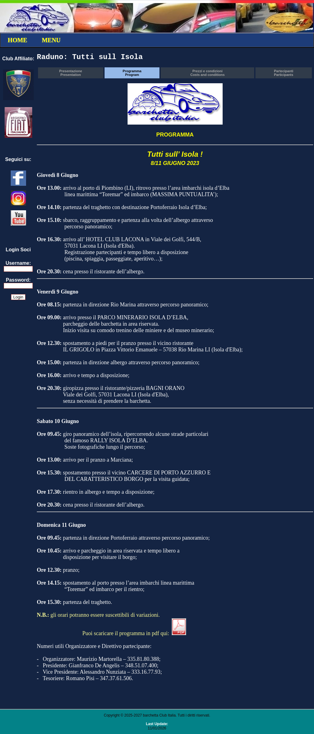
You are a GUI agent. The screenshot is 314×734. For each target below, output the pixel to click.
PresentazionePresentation (70, 73)
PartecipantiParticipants (283, 73)
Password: (18, 280)
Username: (18, 263)
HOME (17, 40)
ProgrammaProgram (132, 73)
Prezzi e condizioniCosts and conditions (207, 73)
